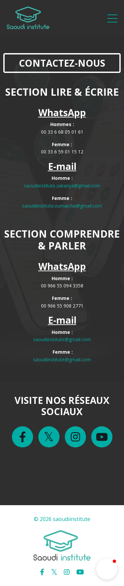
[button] (106, 568)
